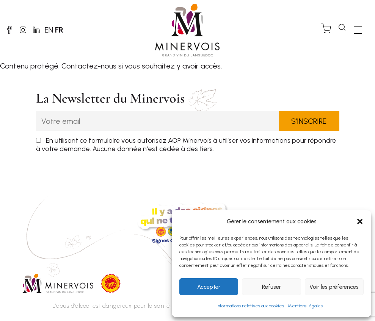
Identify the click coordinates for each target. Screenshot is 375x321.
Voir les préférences (334, 287)
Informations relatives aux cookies (250, 306)
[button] (360, 221)
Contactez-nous (88, 65)
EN (64, 29)
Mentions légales (305, 306)
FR (75, 29)
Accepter (208, 287)
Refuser (271, 287)
